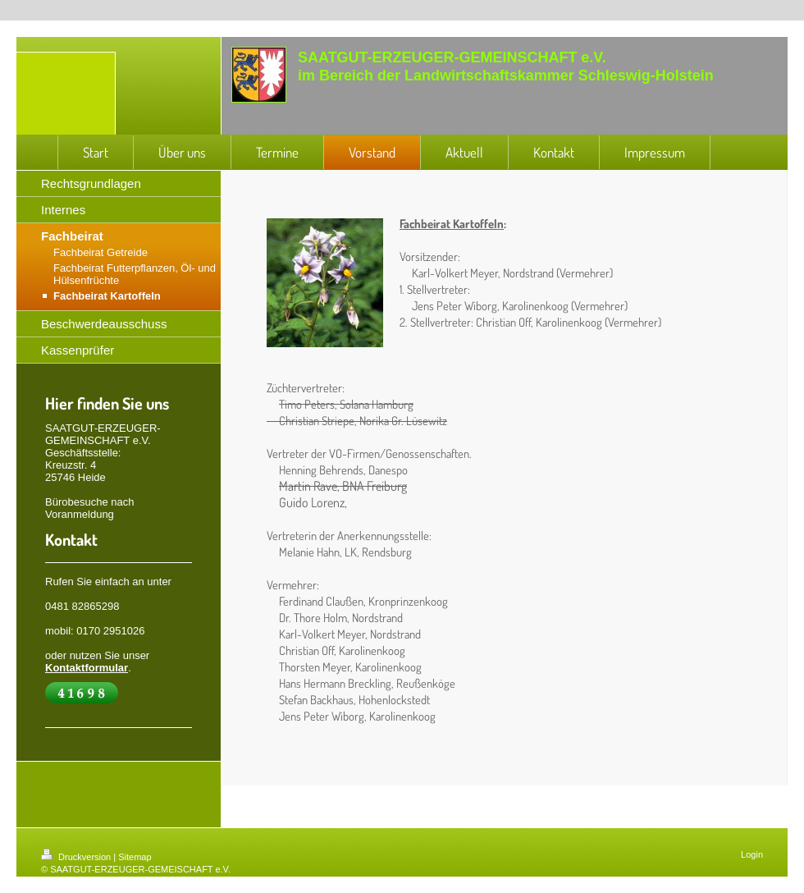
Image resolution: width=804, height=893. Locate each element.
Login (752, 854)
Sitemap (134, 857)
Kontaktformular (86, 668)
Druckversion (77, 857)
